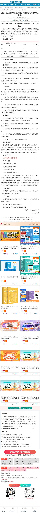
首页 (1, 4)
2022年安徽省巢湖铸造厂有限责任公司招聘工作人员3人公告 (15, 444)
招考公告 (6, 4)
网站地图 (15, 508)
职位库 (36, 7)
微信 (21, 20)
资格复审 (34, 4)
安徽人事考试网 (9, 10)
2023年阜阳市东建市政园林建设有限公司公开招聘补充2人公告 (16, 424)
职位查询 (11, 4)
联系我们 (25, 508)
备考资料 (12, 7)
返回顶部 (35, 508)
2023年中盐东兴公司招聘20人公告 (10, 428)
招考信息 (2, 7)
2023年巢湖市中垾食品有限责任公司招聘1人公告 (12, 439)
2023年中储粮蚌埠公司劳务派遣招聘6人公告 (12, 426)
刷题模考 (16, 20)
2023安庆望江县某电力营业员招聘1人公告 (22, 219)
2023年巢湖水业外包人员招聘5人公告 (10, 442)
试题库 (32, 7)
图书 (29, 7)
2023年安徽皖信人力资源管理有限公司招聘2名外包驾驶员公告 (22, 217)
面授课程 (21, 7)
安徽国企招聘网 (5, 1)
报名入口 (17, 4)
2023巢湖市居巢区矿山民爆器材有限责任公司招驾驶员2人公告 (15, 437)
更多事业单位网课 (26, 408)
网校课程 (25, 7)
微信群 (26, 20)
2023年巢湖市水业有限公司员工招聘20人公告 (11, 434)
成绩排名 (29, 4)
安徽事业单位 (17, 10)
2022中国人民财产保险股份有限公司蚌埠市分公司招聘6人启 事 (16, 446)
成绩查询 (23, 4)
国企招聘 (7, 7)
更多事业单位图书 (34, 224)
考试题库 (16, 7)
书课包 (34, 511)
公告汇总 (12, 511)
